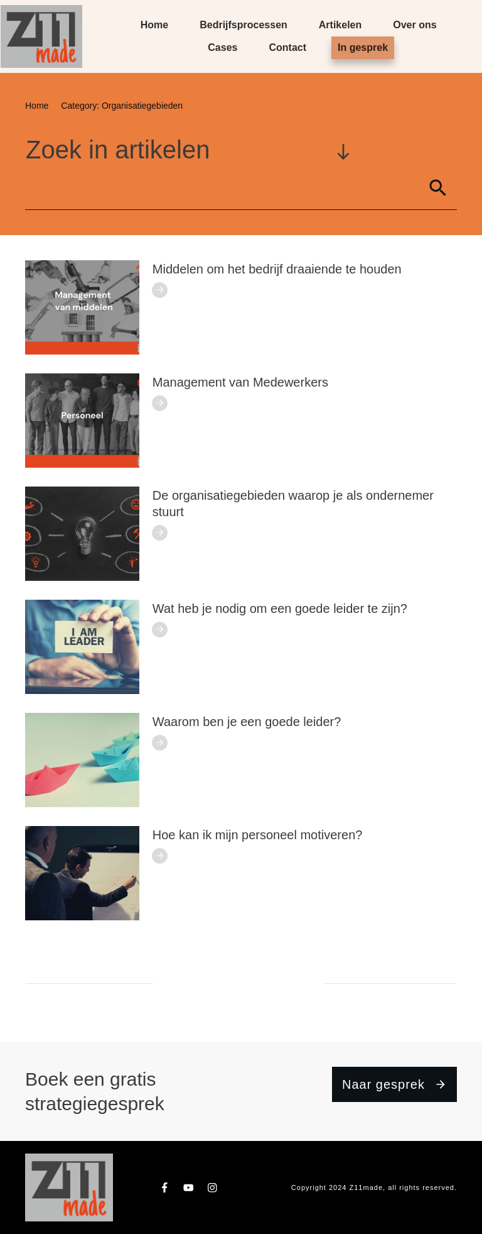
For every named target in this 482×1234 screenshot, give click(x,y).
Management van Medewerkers (240, 382)
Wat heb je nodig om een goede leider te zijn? (280, 608)
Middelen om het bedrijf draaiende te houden (277, 269)
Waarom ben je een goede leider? (247, 722)
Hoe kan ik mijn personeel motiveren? (258, 835)
